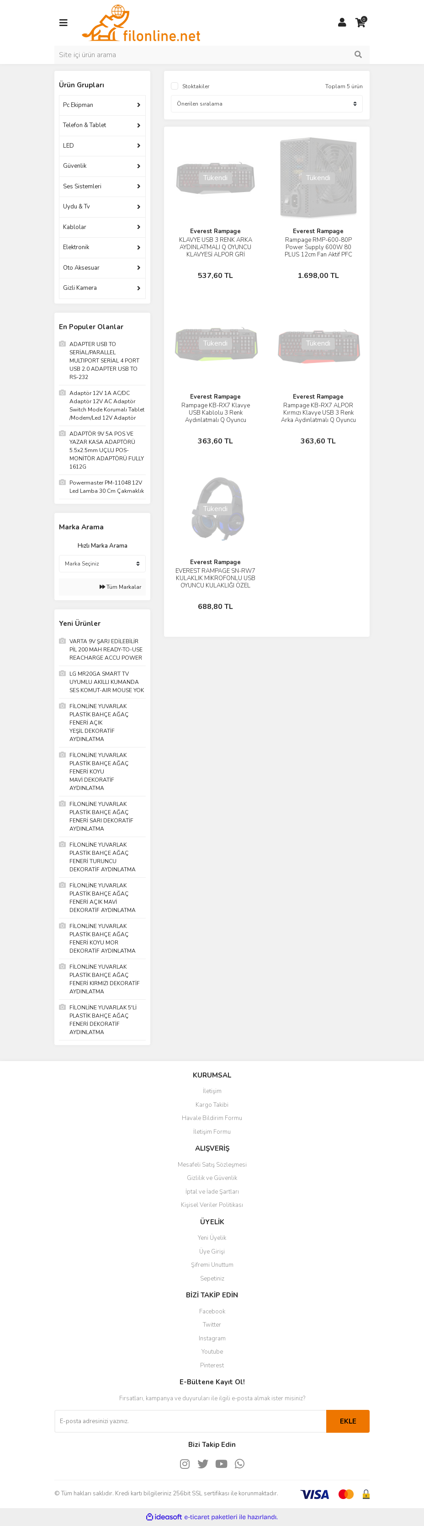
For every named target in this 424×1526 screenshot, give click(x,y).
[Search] (212, 55)
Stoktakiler (195, 86)
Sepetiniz (212, 1279)
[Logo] (141, 22)
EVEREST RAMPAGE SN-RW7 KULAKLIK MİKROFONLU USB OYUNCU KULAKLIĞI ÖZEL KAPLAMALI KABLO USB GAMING (215, 585)
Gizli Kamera (80, 288)
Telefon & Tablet (84, 125)
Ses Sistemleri (82, 186)
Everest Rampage (215, 231)
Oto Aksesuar (81, 268)
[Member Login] (342, 23)
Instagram (212, 1338)
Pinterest (212, 1365)
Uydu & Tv (76, 207)
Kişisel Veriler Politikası (212, 1205)
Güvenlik (74, 166)
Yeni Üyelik (212, 1238)
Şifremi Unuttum (212, 1265)
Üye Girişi (212, 1252)
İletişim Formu (212, 1132)
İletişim (212, 1091)
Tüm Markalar (120, 587)
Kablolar (74, 227)
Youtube (212, 1352)
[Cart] (360, 23)
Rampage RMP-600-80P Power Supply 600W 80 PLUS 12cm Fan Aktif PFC (318, 247)
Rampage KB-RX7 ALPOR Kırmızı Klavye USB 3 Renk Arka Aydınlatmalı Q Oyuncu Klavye (318, 416)
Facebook (212, 1311)
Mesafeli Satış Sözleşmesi (212, 1165)
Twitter (212, 1325)
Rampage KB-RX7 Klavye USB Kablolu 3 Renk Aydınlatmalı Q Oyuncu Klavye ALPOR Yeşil (215, 416)
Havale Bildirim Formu (212, 1118)
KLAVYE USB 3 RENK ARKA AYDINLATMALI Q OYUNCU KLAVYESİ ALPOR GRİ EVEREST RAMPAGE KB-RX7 (215, 251)
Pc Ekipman (78, 105)
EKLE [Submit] (348, 1421)
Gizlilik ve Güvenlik (212, 1178)
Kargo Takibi (212, 1105)
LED (68, 146)
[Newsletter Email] (190, 1421)
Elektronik (76, 247)
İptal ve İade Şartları (212, 1192)
